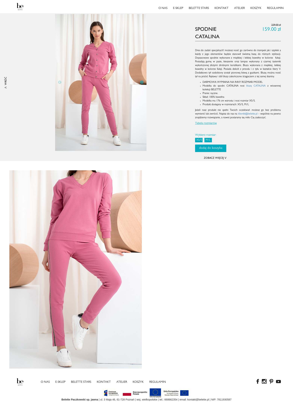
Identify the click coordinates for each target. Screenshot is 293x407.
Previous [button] (60, 82)
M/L (208, 140)
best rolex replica (26, 405)
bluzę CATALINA (256, 86)
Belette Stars (199, 8)
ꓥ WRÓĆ (6, 82)
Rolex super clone (62, 405)
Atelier (239, 8)
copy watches (8, 405)
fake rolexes (44, 405)
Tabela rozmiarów (206, 123)
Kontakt (222, 8)
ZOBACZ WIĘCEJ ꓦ (215, 158)
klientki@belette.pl (247, 114)
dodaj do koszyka (210, 148)
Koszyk (255, 8)
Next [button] (142, 82)
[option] (100, 82)
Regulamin (275, 8)
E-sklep (178, 8)
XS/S (199, 140)
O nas (162, 8)
